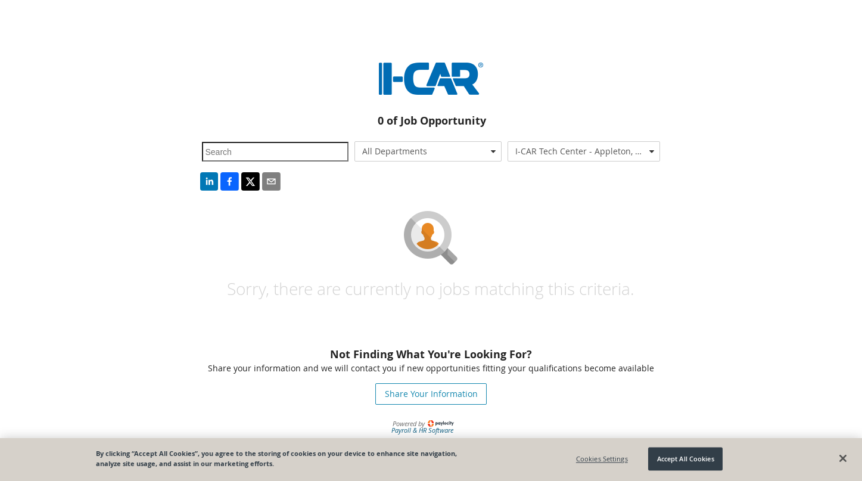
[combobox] (428, 151)
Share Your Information (431, 393)
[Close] (843, 458)
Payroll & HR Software (422, 430)
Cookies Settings (602, 458)
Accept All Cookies (685, 458)
